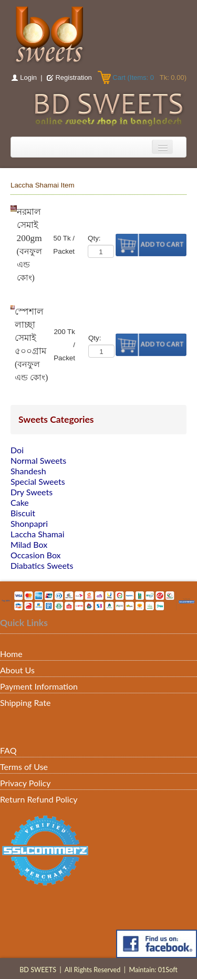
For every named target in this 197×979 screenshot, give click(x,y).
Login (28, 77)
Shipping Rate (25, 702)
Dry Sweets (32, 492)
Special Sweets (38, 481)
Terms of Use (24, 767)
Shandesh (28, 471)
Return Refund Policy (39, 799)
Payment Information (39, 686)
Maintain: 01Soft (153, 970)
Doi (17, 450)
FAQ (8, 750)
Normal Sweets (38, 460)
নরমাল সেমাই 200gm (29, 225)
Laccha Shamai (38, 534)
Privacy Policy (25, 783)
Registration (73, 77)
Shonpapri (29, 523)
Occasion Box (36, 555)
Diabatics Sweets (42, 565)
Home (11, 654)
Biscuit (23, 513)
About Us (17, 670)
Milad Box (29, 544)
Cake (20, 502)
